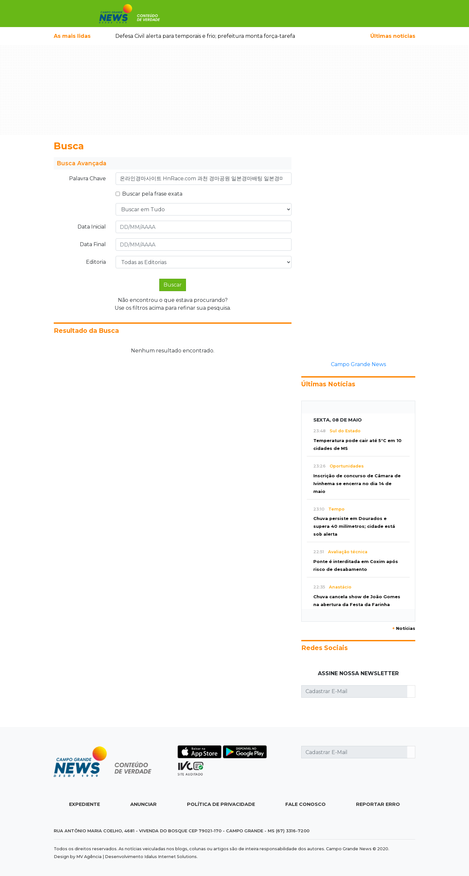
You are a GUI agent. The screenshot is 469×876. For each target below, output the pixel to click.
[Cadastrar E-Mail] (354, 691)
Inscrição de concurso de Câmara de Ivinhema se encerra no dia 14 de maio (357, 483)
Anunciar (143, 804)
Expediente (84, 804)
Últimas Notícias (328, 384)
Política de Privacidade (221, 804)
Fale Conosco (305, 804)
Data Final (93, 244)
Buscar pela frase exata (152, 194)
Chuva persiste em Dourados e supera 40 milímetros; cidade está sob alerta (354, 526)
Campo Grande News (358, 364)
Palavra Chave (87, 178)
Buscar (172, 285)
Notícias (403, 628)
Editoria (96, 262)
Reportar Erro (378, 804)
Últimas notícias (392, 36)
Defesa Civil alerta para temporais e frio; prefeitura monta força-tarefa (205, 36)
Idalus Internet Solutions (170, 856)
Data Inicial (92, 227)
